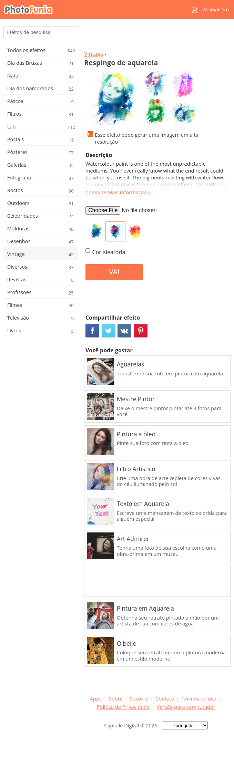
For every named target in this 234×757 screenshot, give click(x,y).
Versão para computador (186, 706)
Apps (96, 698)
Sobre (116, 698)
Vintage (93, 54)
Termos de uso (199, 698)
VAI (114, 272)
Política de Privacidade (123, 706)
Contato (164, 698)
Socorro (139, 698)
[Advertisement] (156, 36)
